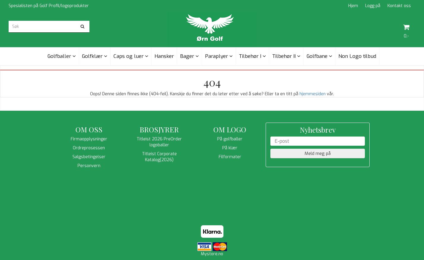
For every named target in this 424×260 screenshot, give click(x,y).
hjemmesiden (313, 94)
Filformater (230, 157)
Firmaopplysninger (89, 139)
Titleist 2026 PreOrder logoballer (159, 142)
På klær (229, 148)
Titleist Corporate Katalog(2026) (159, 157)
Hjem (353, 6)
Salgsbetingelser (88, 157)
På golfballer (229, 139)
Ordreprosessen (89, 148)
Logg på (372, 6)
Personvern (89, 166)
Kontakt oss (399, 6)
